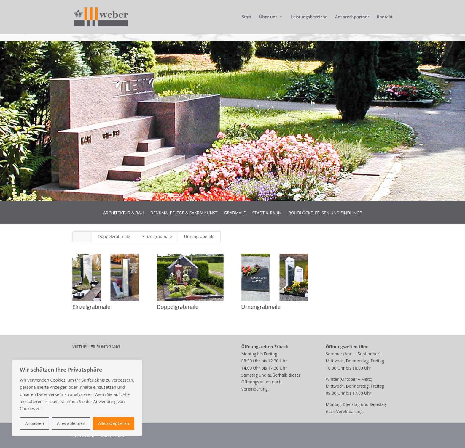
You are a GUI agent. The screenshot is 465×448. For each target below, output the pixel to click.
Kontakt (385, 17)
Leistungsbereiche (309, 17)
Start (246, 17)
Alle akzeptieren (113, 423)
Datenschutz (113, 435)
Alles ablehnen (71, 423)
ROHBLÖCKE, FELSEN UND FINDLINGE (325, 213)
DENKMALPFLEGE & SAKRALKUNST (184, 213)
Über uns (268, 17)
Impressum (83, 435)
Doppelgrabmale (114, 236)
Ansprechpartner (352, 17)
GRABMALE (235, 213)
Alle (82, 236)
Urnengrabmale (199, 236)
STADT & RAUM (267, 213)
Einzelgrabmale (157, 236)
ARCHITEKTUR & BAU (123, 213)
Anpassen (34, 423)
